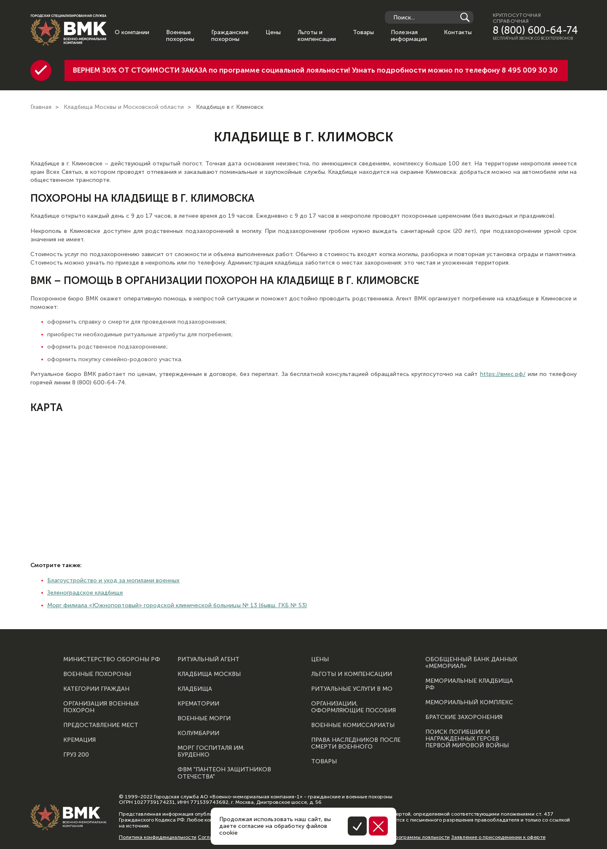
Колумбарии (198, 733)
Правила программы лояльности (409, 837)
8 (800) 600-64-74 (535, 30)
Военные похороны (180, 36)
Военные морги (204, 718)
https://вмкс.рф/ (503, 374)
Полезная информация (409, 36)
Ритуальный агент (208, 659)
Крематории (198, 703)
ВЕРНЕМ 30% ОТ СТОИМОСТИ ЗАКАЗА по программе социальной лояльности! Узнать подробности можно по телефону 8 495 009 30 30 (315, 70)
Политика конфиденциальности (157, 837)
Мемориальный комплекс (469, 702)
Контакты (458, 32)
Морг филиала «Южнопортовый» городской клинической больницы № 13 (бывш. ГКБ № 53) (177, 605)
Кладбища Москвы (209, 674)
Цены (273, 32)
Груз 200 (76, 755)
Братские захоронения (463, 717)
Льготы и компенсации (317, 36)
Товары (363, 32)
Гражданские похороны (230, 36)
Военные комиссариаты (353, 725)
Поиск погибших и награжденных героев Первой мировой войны (467, 739)
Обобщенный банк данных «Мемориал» (471, 663)
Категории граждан (96, 689)
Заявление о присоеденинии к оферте (498, 837)
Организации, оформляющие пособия (353, 707)
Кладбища (194, 689)
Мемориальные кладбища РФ (469, 684)
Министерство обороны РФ (111, 659)
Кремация (79, 740)
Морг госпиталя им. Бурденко (210, 751)
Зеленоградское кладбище (85, 592)
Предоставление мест (100, 725)
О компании (132, 32)
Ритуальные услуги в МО (351, 689)
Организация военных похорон (101, 707)
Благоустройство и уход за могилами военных (113, 580)
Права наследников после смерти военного (355, 743)
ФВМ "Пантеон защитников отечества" (224, 773)
